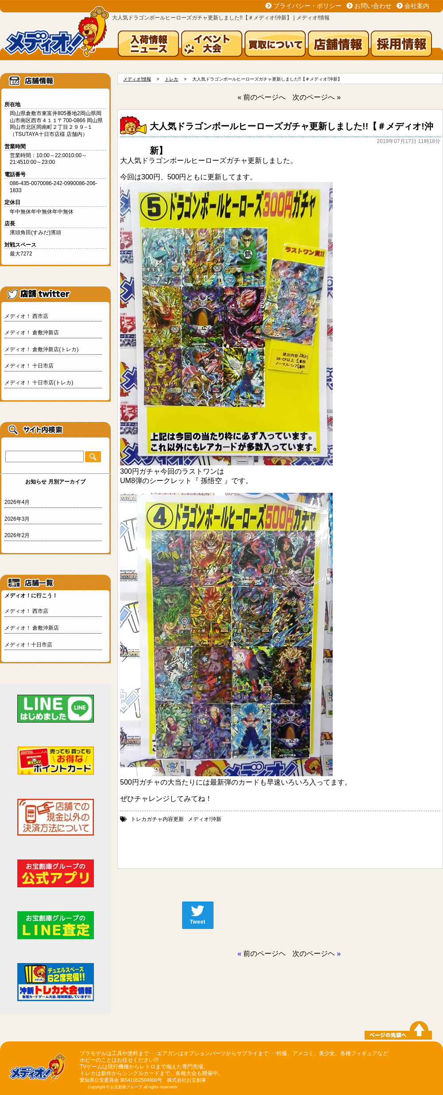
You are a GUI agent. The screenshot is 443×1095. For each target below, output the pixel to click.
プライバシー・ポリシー (307, 5)
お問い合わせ (373, 5)
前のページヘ (264, 953)
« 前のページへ (261, 97)
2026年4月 (17, 502)
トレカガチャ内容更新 (157, 819)
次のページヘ (313, 953)
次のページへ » (316, 97)
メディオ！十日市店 (28, 645)
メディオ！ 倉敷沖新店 (31, 332)
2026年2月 (17, 535)
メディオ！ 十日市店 (29, 366)
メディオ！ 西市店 (26, 316)
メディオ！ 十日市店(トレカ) (38, 382)
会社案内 (416, 5)
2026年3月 (17, 519)
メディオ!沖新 (204, 819)
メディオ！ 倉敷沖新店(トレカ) (41, 349)
